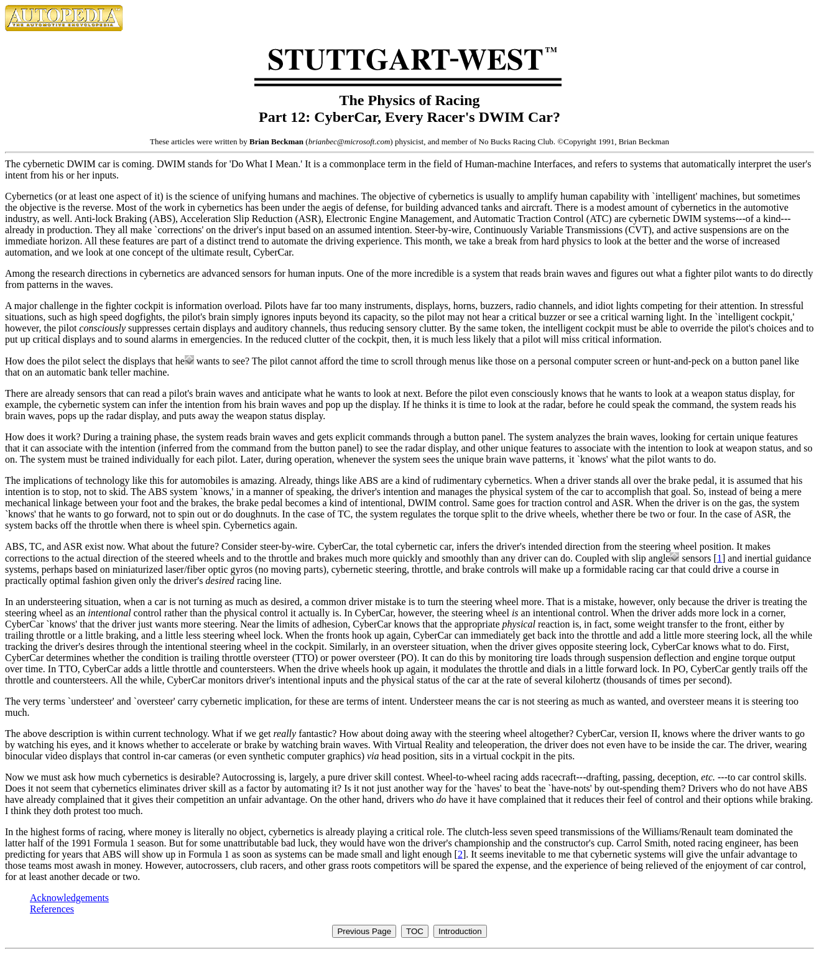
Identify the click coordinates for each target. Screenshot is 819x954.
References (52, 909)
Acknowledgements (69, 897)
